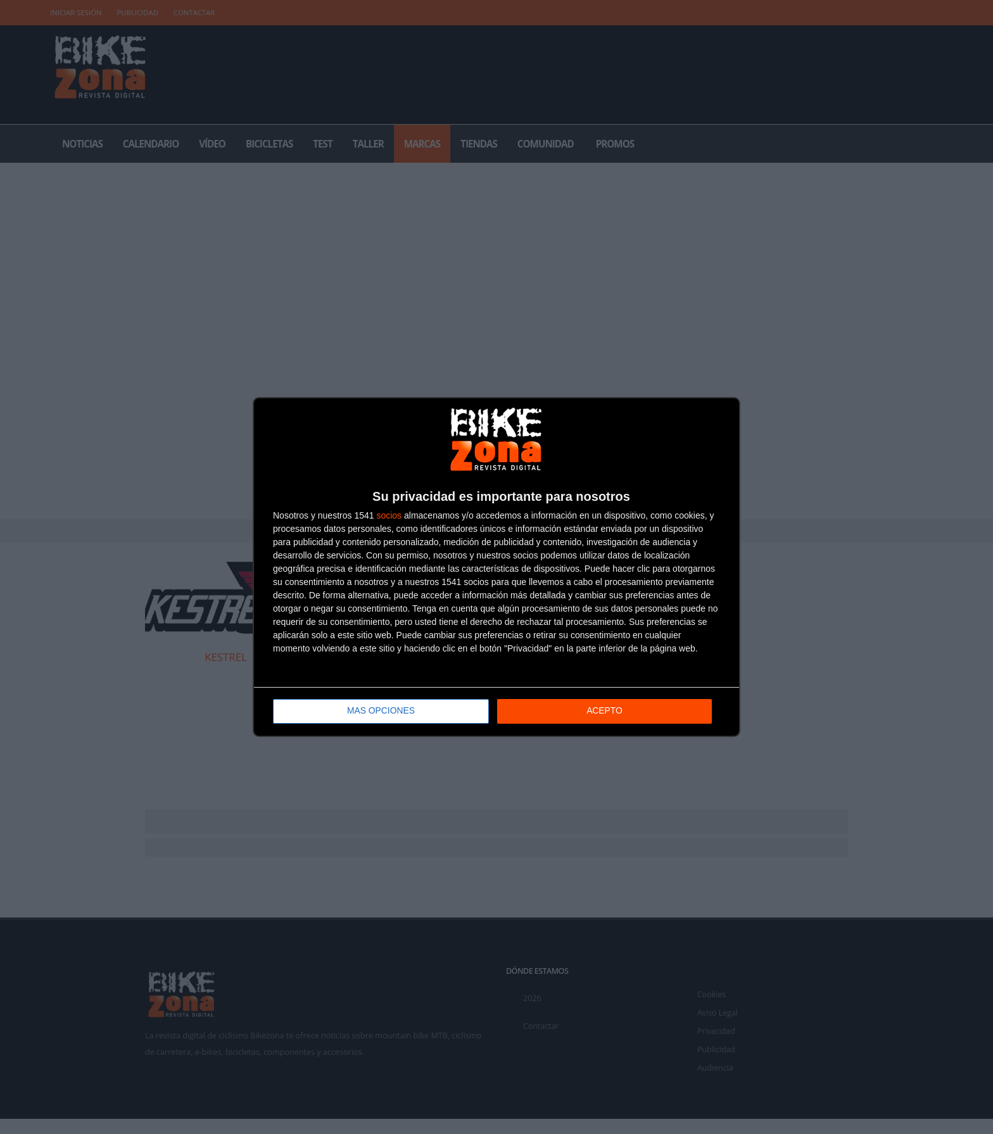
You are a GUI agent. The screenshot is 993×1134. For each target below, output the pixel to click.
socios (389, 515)
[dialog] (496, 567)
